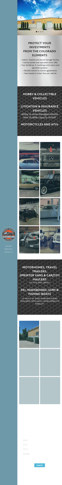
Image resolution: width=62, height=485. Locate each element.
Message (26, 454)
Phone (25, 449)
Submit (40, 465)
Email (25, 444)
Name (25, 440)
